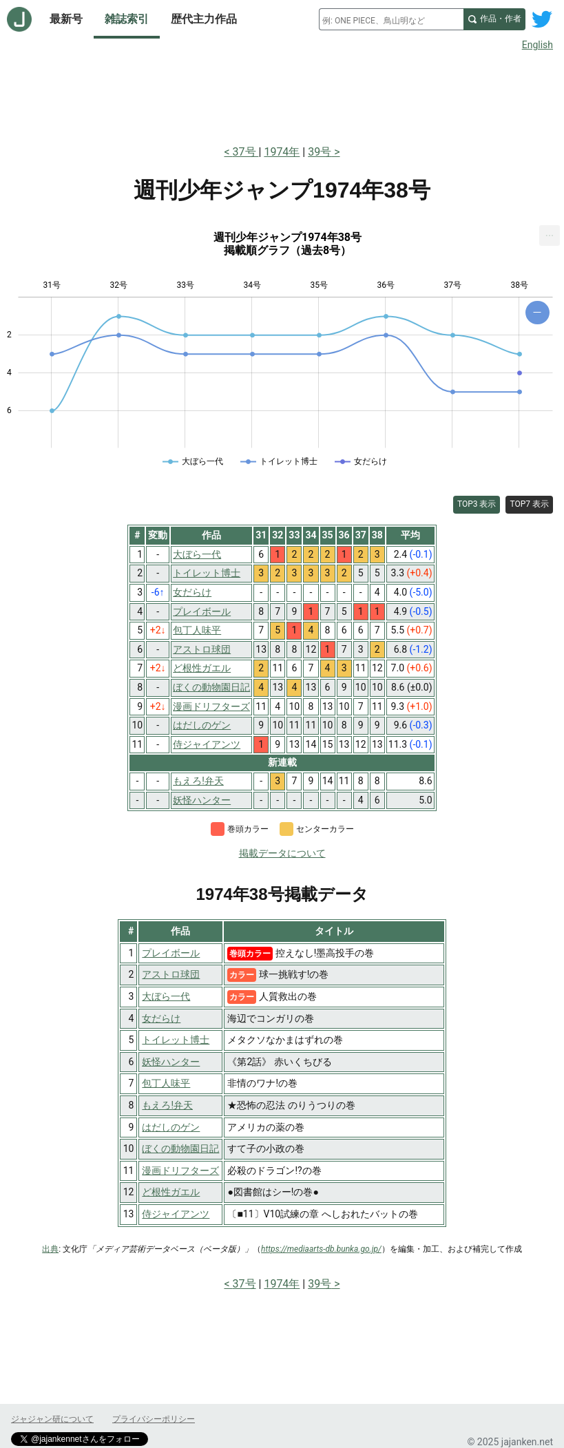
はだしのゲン (171, 1127)
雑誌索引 (127, 18)
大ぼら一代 (166, 996)
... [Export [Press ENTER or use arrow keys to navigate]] (549, 232)
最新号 (66, 18)
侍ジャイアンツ (175, 1213)
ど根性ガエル (171, 1191)
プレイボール (171, 952)
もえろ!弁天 (167, 1105)
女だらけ (161, 1018)
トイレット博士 (175, 1039)
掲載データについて (282, 853)
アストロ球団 (171, 974)
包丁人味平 (166, 1083)
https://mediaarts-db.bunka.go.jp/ (321, 1249)
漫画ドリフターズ (180, 1170)
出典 (50, 1249)
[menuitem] (549, 235)
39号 (319, 151)
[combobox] (391, 19)
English (537, 44)
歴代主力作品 (204, 18)
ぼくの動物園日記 (180, 1148)
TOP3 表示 (477, 504)
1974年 (282, 151)
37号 (246, 151)
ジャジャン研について (52, 1419)
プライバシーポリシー (153, 1419)
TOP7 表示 (529, 504)
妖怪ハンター (171, 1061)
